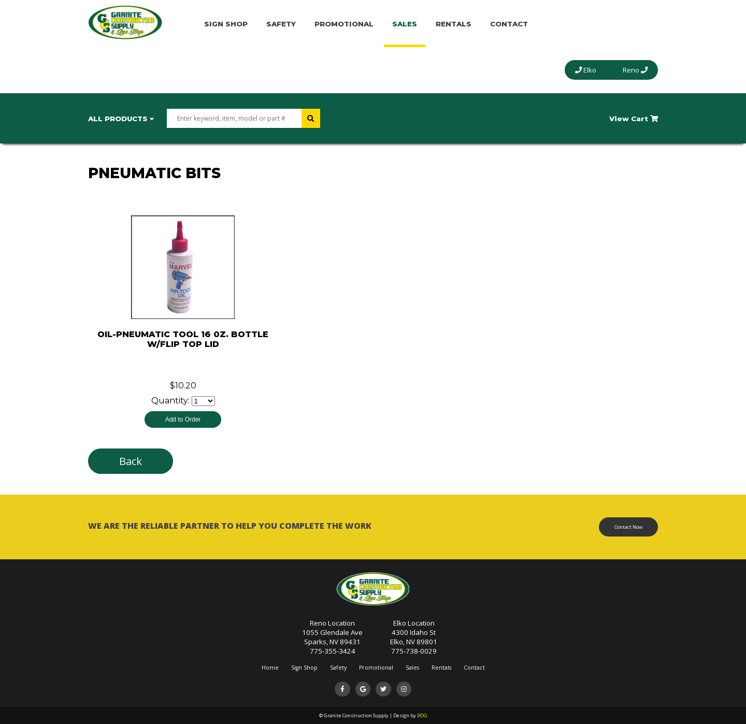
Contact (509, 24)
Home (270, 667)
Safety (281, 24)
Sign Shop (226, 24)
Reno (635, 70)
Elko (585, 70)
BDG (422, 715)
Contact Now (628, 527)
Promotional (344, 24)
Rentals (453, 24)
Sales (404, 24)
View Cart (633, 118)
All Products (121, 118)
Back (130, 461)
